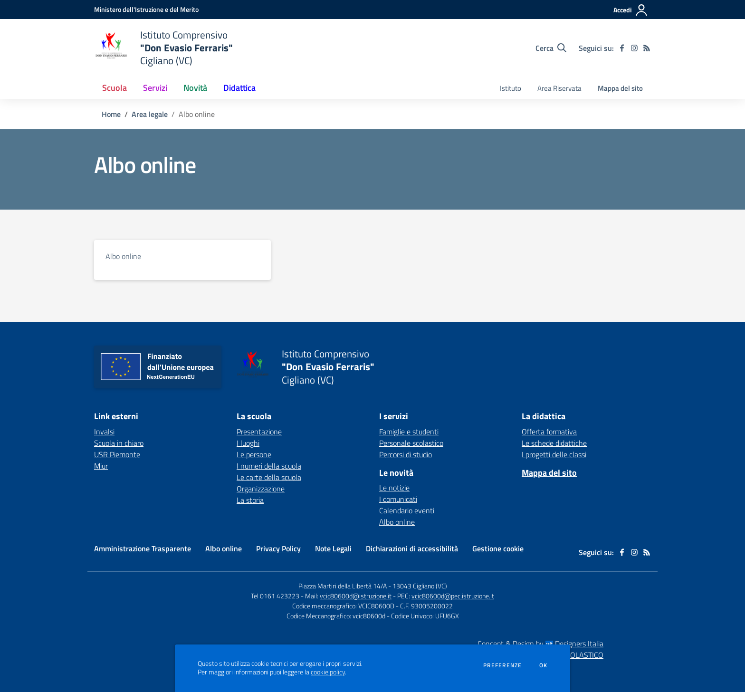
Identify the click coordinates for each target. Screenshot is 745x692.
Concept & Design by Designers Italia (540, 643)
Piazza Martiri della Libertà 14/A (342, 586)
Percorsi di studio (405, 454)
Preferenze (502, 665)
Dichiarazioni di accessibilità (412, 548)
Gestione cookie (498, 548)
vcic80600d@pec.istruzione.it (452, 596)
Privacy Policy (278, 548)
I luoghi (248, 443)
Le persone (254, 454)
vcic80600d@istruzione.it (356, 596)
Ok (543, 665)
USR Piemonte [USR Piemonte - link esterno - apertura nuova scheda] (117, 454)
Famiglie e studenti (409, 431)
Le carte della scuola (269, 477)
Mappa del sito (620, 88)
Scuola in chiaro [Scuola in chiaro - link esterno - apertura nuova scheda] (118, 443)
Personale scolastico (411, 443)
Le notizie (394, 487)
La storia (250, 500)
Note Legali (333, 548)
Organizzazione (261, 488)
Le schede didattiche (554, 443)
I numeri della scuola (269, 465)
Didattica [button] (239, 87)
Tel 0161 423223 (275, 596)
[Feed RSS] (646, 48)
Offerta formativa (549, 431)
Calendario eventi (406, 510)
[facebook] (622, 48)
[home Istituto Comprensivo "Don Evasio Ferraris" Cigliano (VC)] (163, 48)
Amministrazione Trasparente (142, 548)
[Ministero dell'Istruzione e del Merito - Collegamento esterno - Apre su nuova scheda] (146, 9)
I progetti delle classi (554, 454)
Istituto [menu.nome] (510, 88)
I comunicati (398, 499)
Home (111, 114)
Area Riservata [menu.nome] (559, 88)
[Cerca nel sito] (551, 48)
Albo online (123, 256)
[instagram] (634, 48)
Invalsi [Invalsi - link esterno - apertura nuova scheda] (104, 431)
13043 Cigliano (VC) (419, 586)
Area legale (150, 114)
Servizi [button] (155, 87)
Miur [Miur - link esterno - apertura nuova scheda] (101, 465)
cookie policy (328, 672)
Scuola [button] (114, 87)
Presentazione (259, 431)
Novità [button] (195, 87)
